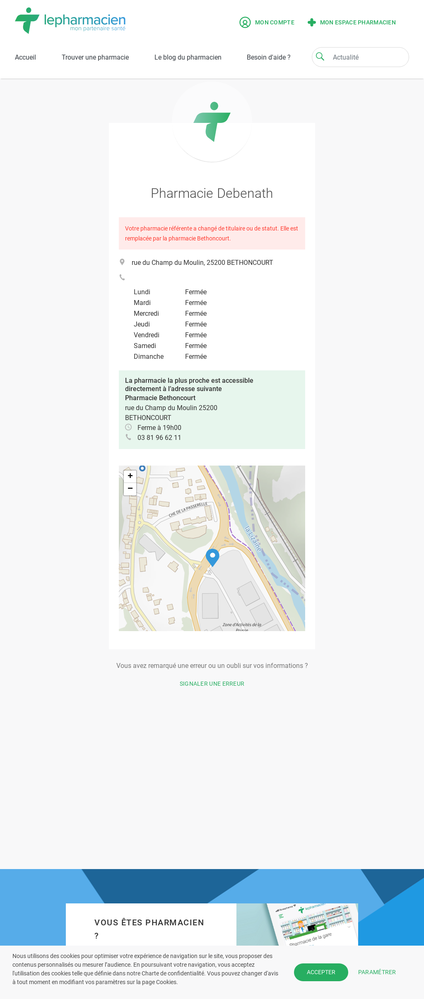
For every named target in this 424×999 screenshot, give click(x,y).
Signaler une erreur (212, 683)
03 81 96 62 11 (159, 438)
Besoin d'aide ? (269, 57)
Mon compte (266, 22)
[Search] (320, 56)
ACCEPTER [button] (321, 972)
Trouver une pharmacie (95, 57)
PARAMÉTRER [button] (377, 972)
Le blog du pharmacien (188, 57)
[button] (212, 558)
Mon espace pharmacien (352, 22)
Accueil (25, 57)
